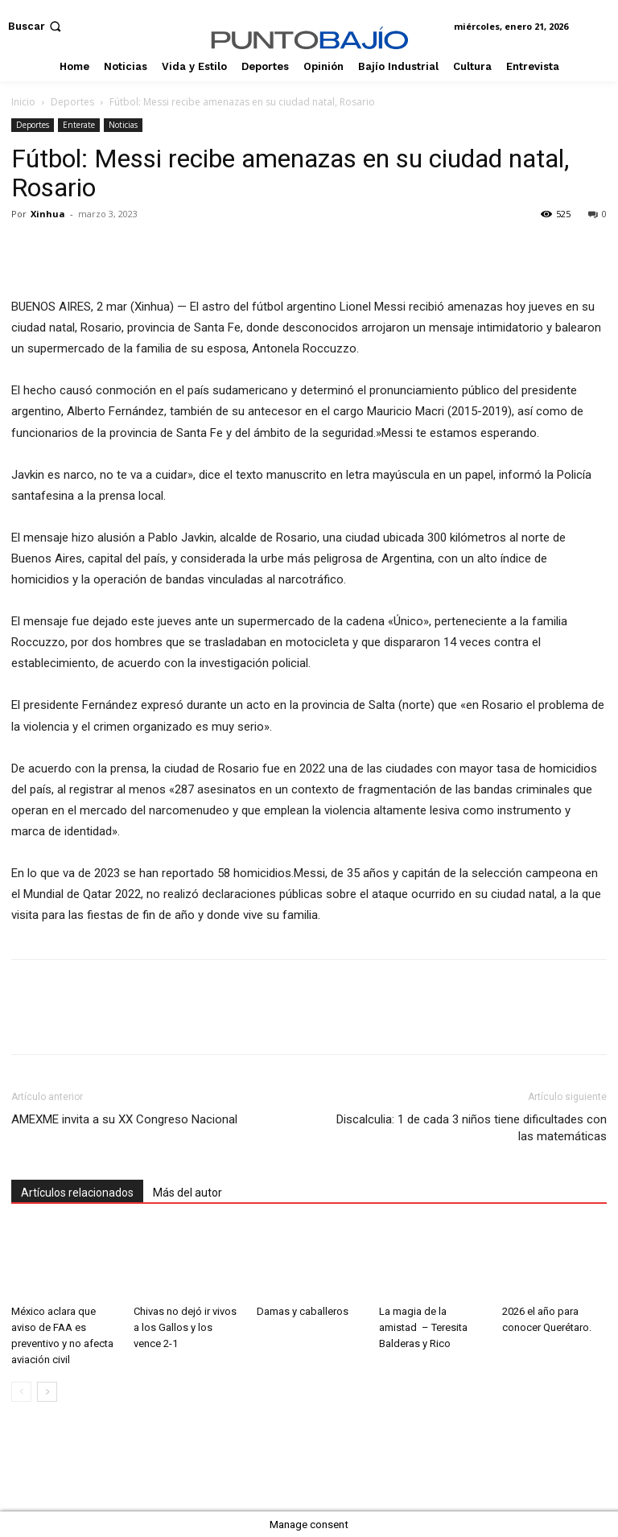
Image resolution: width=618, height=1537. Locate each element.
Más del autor (187, 1192)
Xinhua (48, 214)
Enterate (79, 124)
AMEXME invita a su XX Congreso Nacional (124, 1119)
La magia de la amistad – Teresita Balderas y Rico (423, 1327)
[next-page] (47, 1392)
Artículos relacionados (77, 1192)
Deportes (72, 102)
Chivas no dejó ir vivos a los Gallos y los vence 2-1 (185, 1327)
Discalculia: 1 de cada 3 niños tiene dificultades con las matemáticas (471, 1127)
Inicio (23, 102)
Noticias (123, 124)
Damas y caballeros (302, 1311)
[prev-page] (21, 1392)
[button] (36, 26)
